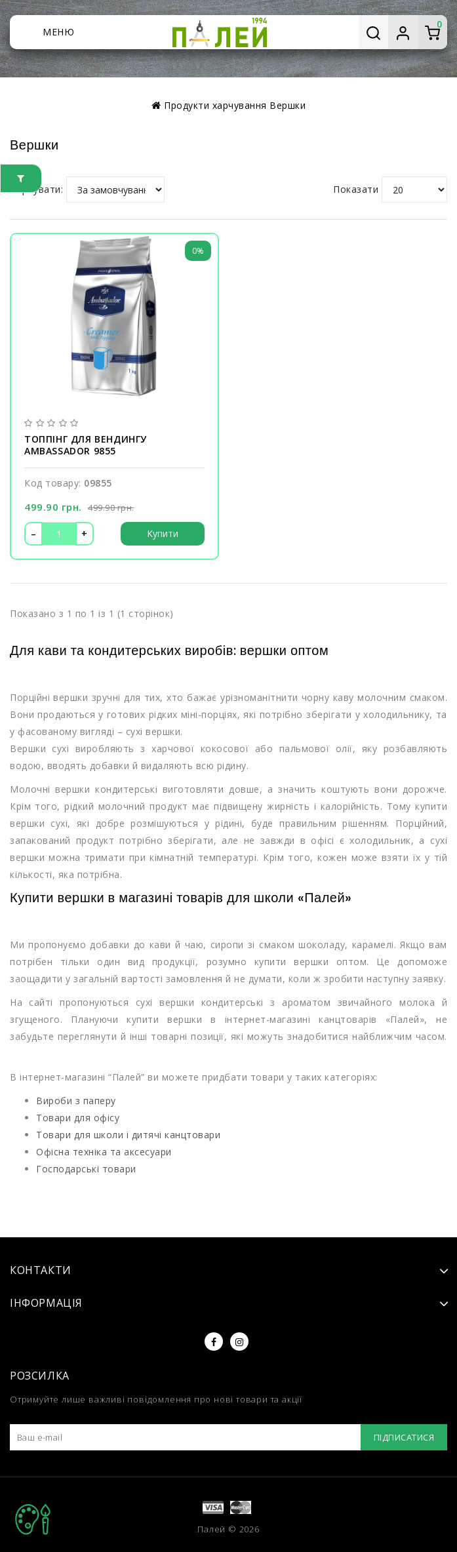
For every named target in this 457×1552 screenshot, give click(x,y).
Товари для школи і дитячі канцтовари (128, 1134)
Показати (355, 189)
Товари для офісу (77, 1117)
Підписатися (404, 1437)
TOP (32, 1519)
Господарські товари (86, 1169)
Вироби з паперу (76, 1100)
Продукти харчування (215, 105)
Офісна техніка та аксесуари (104, 1151)
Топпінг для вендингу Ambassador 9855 (85, 445)
